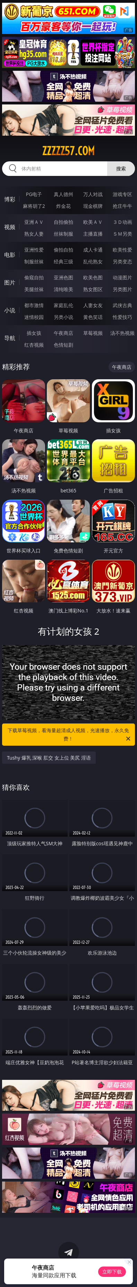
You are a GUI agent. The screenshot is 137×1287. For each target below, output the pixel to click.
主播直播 (93, 233)
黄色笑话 (93, 317)
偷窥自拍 (34, 277)
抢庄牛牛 (122, 206)
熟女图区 (93, 289)
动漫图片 (122, 277)
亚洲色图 (63, 277)
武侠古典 (122, 305)
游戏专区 (122, 194)
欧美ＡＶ (93, 222)
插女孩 (34, 333)
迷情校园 (34, 317)
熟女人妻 (34, 233)
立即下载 (112, 1271)
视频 (9, 227)
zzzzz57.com (68, 151)
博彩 (9, 199)
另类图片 (122, 289)
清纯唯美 (63, 289)
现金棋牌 (93, 206)
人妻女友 (93, 305)
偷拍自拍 (63, 249)
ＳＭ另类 (122, 233)
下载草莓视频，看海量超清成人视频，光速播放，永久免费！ (69, 735)
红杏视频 (34, 344)
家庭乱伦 (63, 305)
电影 (9, 255)
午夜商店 (63, 333)
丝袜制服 (63, 233)
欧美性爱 (122, 249)
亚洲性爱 (34, 249)
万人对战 (93, 194)
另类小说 (63, 317)
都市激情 (34, 305)
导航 (9, 338)
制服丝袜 (34, 261)
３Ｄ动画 (122, 222)
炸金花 (63, 206)
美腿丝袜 (34, 289)
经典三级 (63, 261)
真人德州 (63, 194)
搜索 (121, 168)
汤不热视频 (122, 333)
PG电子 (34, 194)
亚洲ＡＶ (34, 222)
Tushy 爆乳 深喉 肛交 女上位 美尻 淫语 (49, 757)
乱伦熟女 (93, 261)
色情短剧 (63, 344)
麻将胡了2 (34, 206)
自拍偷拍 (63, 222)
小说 (9, 310)
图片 (9, 282)
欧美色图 (93, 277)
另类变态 (122, 261)
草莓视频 (93, 333)
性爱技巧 (122, 317)
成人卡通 (93, 249)
